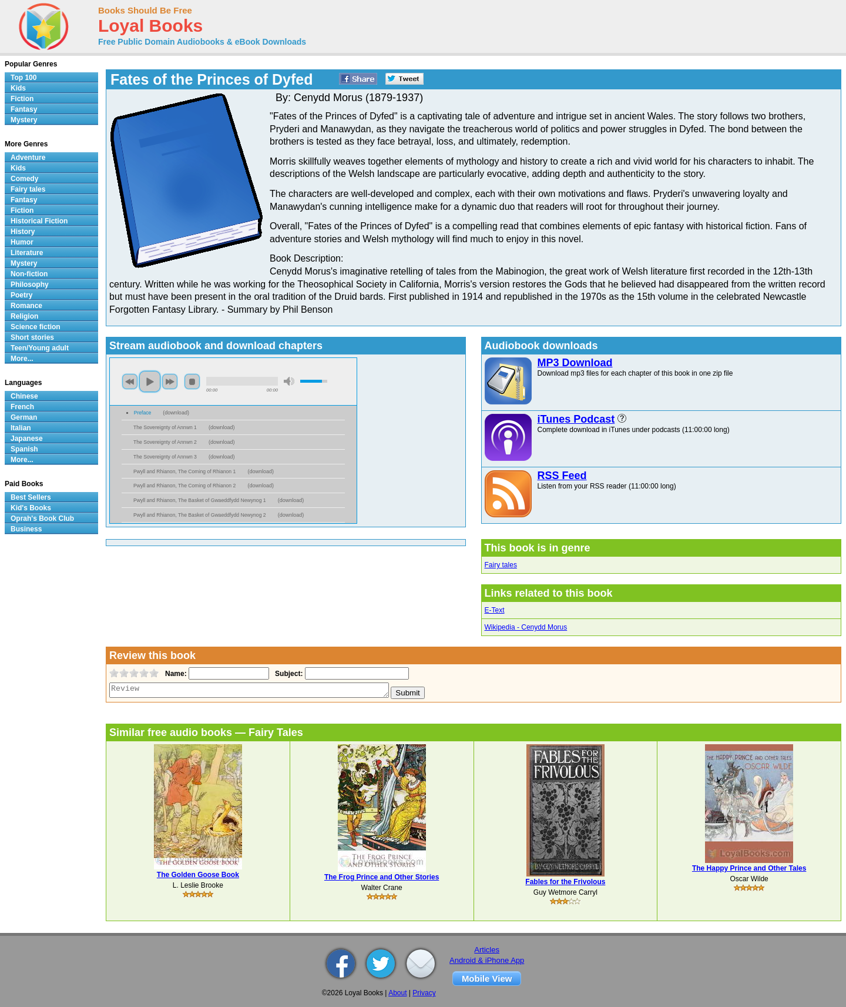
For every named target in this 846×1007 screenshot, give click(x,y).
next (170, 381)
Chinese (24, 396)
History (23, 232)
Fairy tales (501, 565)
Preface (143, 413)
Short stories (32, 337)
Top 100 (23, 77)
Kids (18, 88)
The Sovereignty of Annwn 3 (165, 457)
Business (26, 529)
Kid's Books (31, 508)
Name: (175, 674)
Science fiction (36, 327)
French (22, 407)
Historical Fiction (39, 221)
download (175, 413)
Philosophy (30, 284)
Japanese (27, 438)
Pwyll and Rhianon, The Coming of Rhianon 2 (184, 486)
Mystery (24, 120)
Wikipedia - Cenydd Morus (526, 627)
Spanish (24, 449)
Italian (21, 428)
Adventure (28, 157)
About (397, 993)
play (150, 381)
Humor (22, 242)
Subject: (287, 674)
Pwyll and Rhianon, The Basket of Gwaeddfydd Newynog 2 (199, 515)
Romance (26, 306)
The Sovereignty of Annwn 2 (165, 442)
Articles (486, 949)
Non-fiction (29, 274)
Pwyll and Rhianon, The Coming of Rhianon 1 (184, 471)
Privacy (423, 993)
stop (192, 381)
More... (22, 358)
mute (289, 381)
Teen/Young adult (40, 348)
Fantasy (24, 109)
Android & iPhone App (486, 960)
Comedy (24, 179)
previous (130, 381)
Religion (24, 316)
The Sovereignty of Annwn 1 (165, 427)
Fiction (22, 99)
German (24, 417)
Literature (27, 253)
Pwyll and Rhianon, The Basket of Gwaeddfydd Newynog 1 (199, 500)
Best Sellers (31, 497)
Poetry (21, 295)
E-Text (495, 610)
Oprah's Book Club (42, 518)
